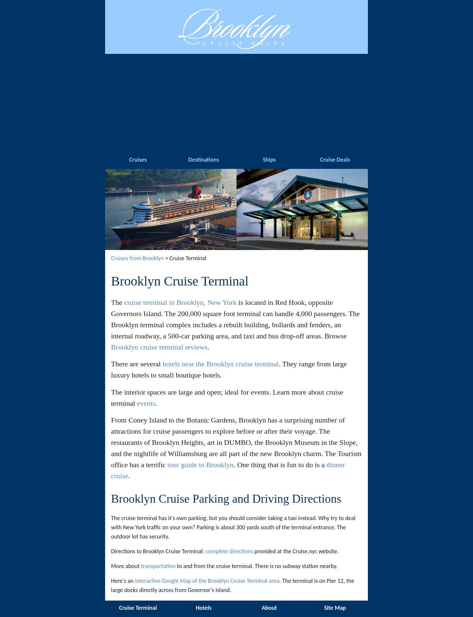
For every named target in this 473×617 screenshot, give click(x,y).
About (269, 607)
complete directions (229, 551)
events (146, 403)
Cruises (137, 159)
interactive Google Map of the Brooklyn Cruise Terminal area (207, 580)
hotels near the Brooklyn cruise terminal (221, 364)
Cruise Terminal (138, 607)
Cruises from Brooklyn (137, 258)
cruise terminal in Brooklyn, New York (180, 302)
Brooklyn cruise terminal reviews (159, 347)
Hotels (204, 607)
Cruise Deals (335, 159)
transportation (158, 566)
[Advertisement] (236, 103)
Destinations (203, 159)
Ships (269, 159)
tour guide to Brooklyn (201, 465)
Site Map (335, 607)
